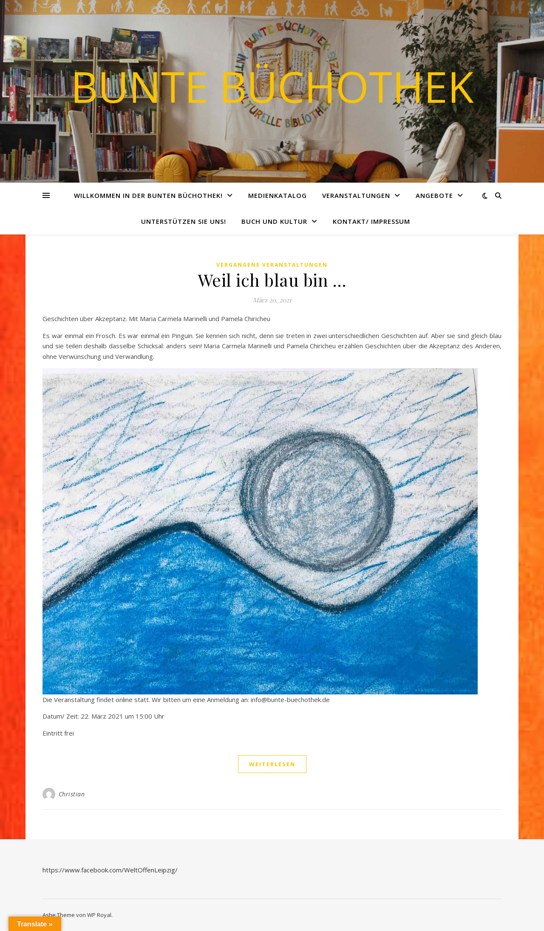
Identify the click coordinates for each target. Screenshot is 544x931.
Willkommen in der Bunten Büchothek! (148, 195)
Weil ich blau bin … (272, 279)
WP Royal (99, 915)
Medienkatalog (277, 195)
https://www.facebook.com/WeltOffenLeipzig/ (110, 870)
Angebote (434, 195)
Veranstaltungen (356, 195)
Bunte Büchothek (272, 86)
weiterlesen (272, 764)
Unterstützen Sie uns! (183, 221)
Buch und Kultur (274, 221)
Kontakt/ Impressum (371, 221)
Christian (72, 794)
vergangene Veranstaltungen (272, 264)
